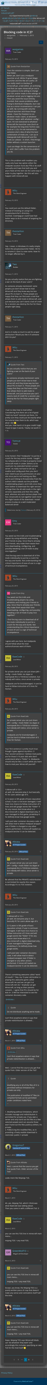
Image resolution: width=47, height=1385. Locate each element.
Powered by (23, 1381)
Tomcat (23, 510)
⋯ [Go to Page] (22, 1359)
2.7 (27, 18)
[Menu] (43, 3)
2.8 (31, 18)
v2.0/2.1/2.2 (7, 18)
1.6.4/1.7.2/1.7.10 (10, 21)
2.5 (19, 18)
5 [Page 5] (25, 1359)
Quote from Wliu (18, 1048)
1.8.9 (21, 21)
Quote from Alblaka (19, 1162)
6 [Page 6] (28, 1359)
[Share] (41, 42)
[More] (40, 59)
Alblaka (10, 999)
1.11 (37, 21)
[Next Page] (33, 1359)
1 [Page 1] (18, 1359)
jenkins (34, 15)
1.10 (31, 21)
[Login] (37, 3)
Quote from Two (17, 364)
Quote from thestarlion (20, 66)
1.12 (42, 21)
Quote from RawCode (20, 716)
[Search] (31, 3)
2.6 (23, 18)
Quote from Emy (17, 593)
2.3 (15, 18)
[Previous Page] (14, 1359)
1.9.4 (26, 21)
